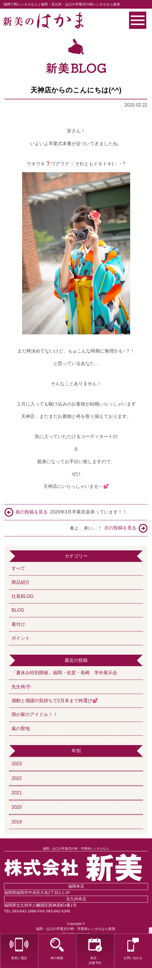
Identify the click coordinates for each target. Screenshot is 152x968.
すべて (18, 568)
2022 (16, 778)
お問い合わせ (133, 949)
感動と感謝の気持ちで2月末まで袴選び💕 (54, 700)
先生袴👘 (21, 686)
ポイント (20, 638)
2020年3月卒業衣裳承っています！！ (66, 512)
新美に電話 (18, 949)
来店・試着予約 (95, 951)
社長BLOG (22, 596)
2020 (16, 807)
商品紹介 (20, 582)
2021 (16, 792)
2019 (16, 821)
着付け (18, 624)
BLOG (17, 610)
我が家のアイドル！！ (34, 714)
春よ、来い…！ (108, 528)
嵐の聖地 (20, 728)
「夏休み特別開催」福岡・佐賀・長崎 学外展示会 (66, 672)
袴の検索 (56, 949)
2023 (16, 763)
